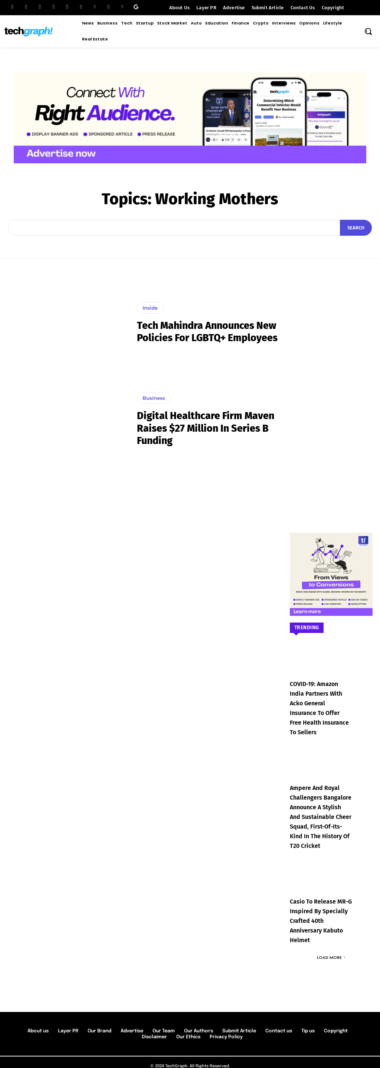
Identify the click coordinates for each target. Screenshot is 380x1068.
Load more (331, 941)
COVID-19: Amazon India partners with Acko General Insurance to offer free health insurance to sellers (320, 702)
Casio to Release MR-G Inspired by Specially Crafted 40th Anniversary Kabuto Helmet (318, 906)
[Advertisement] (331, 391)
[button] (368, 31)
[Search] (356, 228)
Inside (150, 301)
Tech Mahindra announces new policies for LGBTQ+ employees (198, 331)
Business (153, 398)
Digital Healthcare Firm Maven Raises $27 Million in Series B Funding (207, 428)
